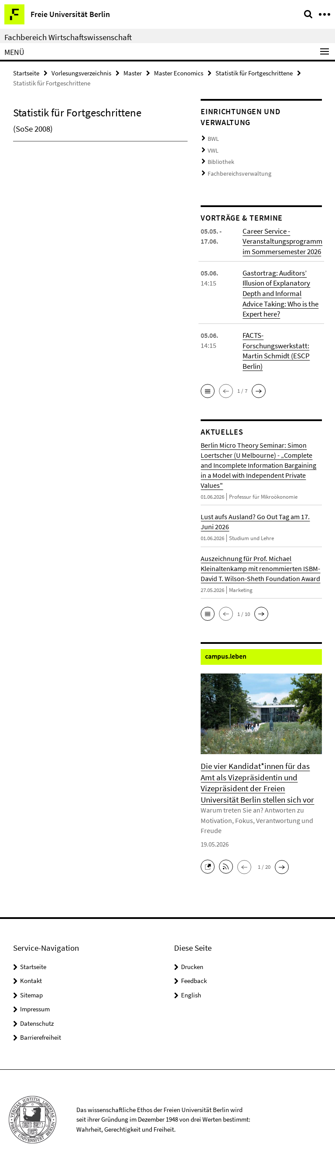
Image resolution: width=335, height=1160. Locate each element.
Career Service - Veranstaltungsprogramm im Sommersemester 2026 (281, 236)
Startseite (26, 72)
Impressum (35, 999)
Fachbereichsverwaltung (236, 170)
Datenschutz (37, 1014)
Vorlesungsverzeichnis (81, 72)
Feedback (194, 971)
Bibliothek (219, 159)
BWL (213, 138)
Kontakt (31, 971)
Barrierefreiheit (40, 1028)
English (191, 985)
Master (132, 72)
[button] (208, 383)
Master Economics (178, 72)
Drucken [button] (192, 957)
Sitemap (31, 985)
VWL (213, 149)
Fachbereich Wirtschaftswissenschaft (68, 37)
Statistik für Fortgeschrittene (254, 72)
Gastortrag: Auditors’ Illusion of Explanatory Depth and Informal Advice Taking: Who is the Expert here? (281, 287)
